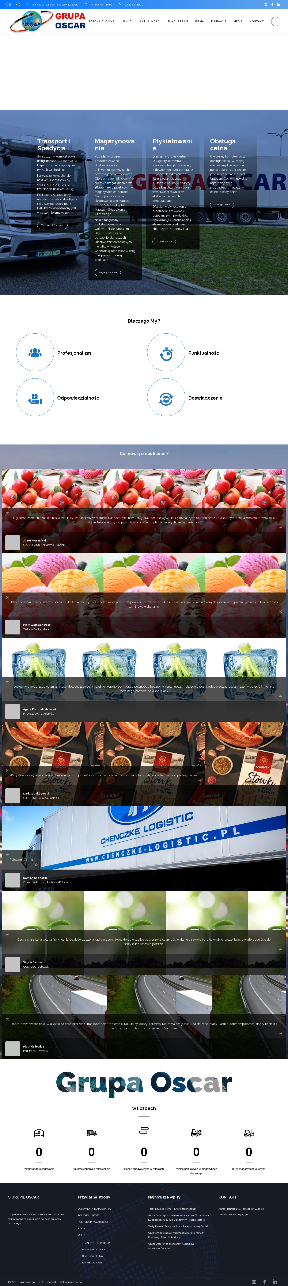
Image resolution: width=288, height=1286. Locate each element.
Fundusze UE (178, 21)
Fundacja (219, 21)
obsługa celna (92, 1256)
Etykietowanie (164, 241)
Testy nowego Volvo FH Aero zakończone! (172, 1208)
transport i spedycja (96, 1243)
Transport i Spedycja (52, 225)
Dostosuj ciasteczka (70, 1282)
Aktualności (150, 21)
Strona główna (101, 21)
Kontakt (257, 21)
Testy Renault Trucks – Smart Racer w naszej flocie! (178, 1226)
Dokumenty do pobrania (94, 1208)
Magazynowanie (108, 272)
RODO (81, 1228)
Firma (199, 21)
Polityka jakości (89, 1215)
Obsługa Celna (222, 204)
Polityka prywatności (93, 1221)
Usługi (127, 21)
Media (238, 21)
